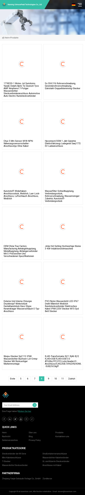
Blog (31, 436)
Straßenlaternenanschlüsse (54, 454)
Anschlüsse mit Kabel (51, 465)
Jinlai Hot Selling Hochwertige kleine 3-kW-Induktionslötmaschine (63, 247)
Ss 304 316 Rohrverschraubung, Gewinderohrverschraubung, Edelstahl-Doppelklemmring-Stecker (62, 86)
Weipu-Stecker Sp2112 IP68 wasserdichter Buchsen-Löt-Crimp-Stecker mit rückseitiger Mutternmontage (21, 360)
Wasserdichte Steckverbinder (15, 465)
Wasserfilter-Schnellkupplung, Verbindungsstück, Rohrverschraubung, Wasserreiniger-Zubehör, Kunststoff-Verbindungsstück (62, 196)
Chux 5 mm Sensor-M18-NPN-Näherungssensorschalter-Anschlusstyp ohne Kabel (18, 143)
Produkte (59, 432)
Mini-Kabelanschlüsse (11, 457)
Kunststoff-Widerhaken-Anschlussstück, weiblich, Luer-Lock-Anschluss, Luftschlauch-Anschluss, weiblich (22, 195)
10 (55, 378)
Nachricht (6, 436)
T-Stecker (6, 461)
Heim (5, 38)
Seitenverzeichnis (10, 440)
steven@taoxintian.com (67, 491)
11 (62, 378)
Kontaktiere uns (62, 436)
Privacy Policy (35, 440)
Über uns (33, 432)
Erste (12, 378)
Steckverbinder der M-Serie (14, 454)
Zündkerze (47, 478)
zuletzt (71, 378)
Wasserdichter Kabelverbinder (55, 457)
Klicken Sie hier (24, 411)
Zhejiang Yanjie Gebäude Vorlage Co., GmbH (21, 478)
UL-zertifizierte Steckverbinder (55, 461)
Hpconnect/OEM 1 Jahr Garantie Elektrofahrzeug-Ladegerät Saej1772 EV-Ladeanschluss (63, 143)
